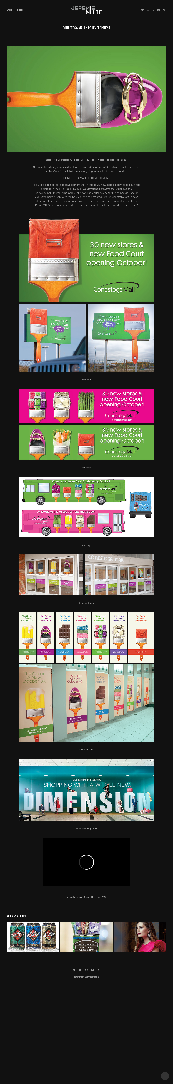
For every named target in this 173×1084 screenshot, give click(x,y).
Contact (20, 10)
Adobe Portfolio (92, 977)
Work (10, 10)
